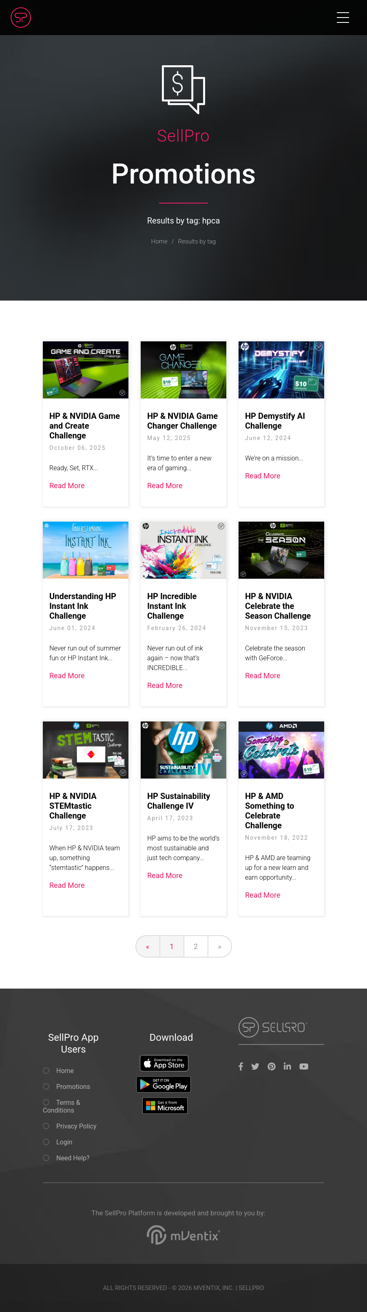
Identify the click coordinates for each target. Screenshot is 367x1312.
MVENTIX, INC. (213, 1288)
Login (57, 1142)
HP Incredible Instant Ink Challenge (172, 606)
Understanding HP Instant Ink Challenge (82, 606)
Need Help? (66, 1158)
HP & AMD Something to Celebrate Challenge (269, 810)
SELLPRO (251, 1288)
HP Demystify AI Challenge (275, 421)
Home (159, 241)
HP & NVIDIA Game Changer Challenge (182, 421)
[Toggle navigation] (343, 17)
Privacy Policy (69, 1126)
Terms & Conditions (61, 1106)
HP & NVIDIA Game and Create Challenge (84, 425)
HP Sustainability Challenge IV (178, 801)
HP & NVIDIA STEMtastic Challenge (73, 806)
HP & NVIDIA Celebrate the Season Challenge (278, 606)
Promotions (66, 1087)
